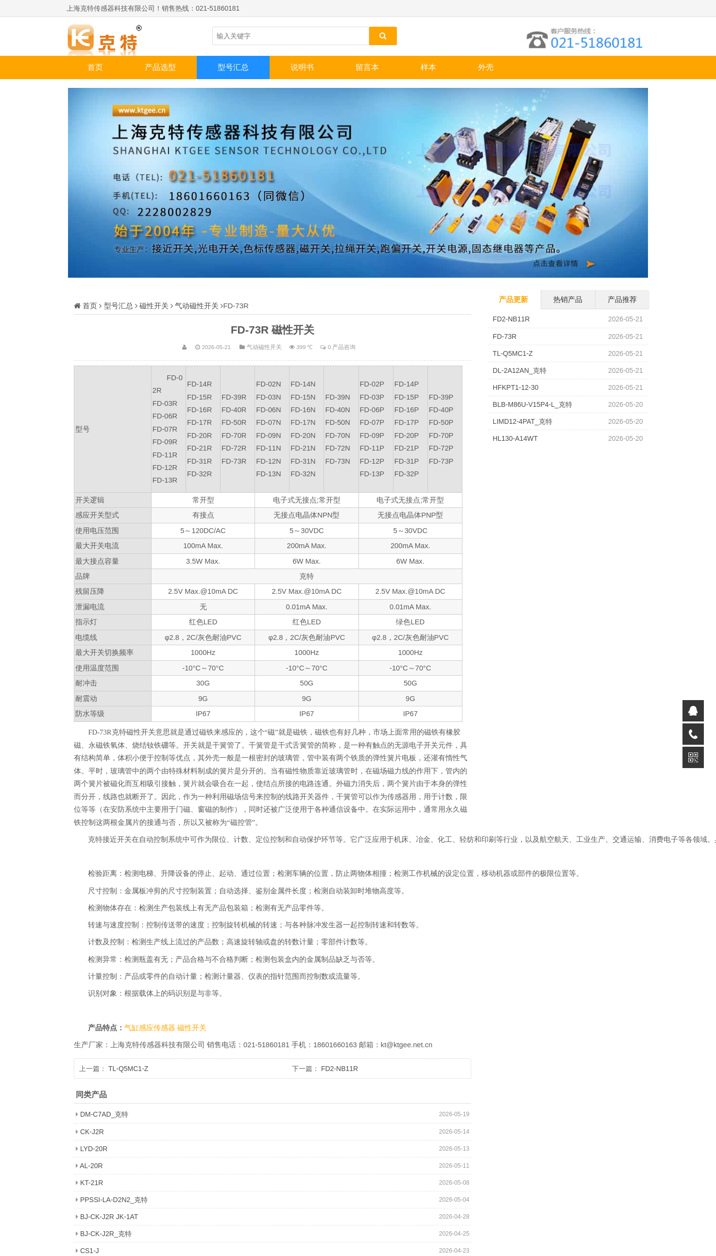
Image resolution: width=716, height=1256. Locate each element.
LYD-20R (94, 1149)
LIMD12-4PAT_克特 (522, 421)
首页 (95, 67)
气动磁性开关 (197, 305)
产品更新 (513, 299)
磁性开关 (154, 305)
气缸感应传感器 (150, 1028)
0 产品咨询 (342, 347)
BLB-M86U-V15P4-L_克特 (532, 404)
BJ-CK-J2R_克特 (106, 1234)
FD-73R (504, 336)
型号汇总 (233, 67)
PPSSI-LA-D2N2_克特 (114, 1200)
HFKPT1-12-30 (515, 387)
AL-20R (91, 1166)
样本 (428, 67)
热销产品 (567, 299)
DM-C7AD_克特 (104, 1114)
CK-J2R (92, 1132)
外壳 (486, 67)
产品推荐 (622, 299)
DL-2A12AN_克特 (519, 370)
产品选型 (160, 67)
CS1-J (89, 1251)
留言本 (367, 67)
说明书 (302, 67)
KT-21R (91, 1183)
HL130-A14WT (515, 438)
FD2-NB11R (339, 1068)
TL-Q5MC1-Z (128, 1068)
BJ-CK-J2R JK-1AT (109, 1217)
